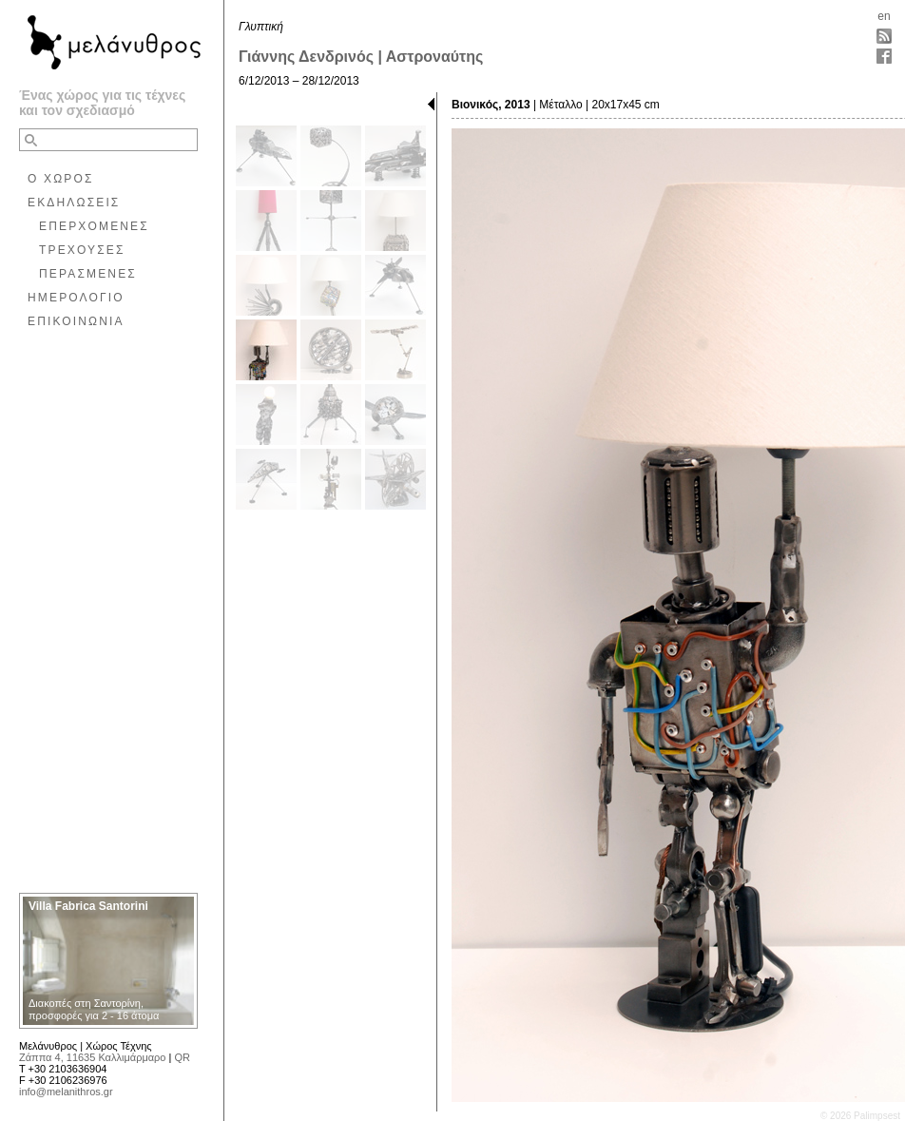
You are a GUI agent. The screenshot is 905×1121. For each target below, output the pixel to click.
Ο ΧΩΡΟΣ (61, 178)
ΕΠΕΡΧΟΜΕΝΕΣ (94, 226)
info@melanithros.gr (66, 1091)
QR (182, 1057)
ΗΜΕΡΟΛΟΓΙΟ (76, 297)
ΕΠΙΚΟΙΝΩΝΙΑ (76, 321)
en (883, 16)
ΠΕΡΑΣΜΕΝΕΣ (88, 273)
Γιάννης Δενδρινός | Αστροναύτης (361, 56)
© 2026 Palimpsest (860, 1116)
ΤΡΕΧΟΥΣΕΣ (82, 250)
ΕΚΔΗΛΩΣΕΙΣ (74, 202)
